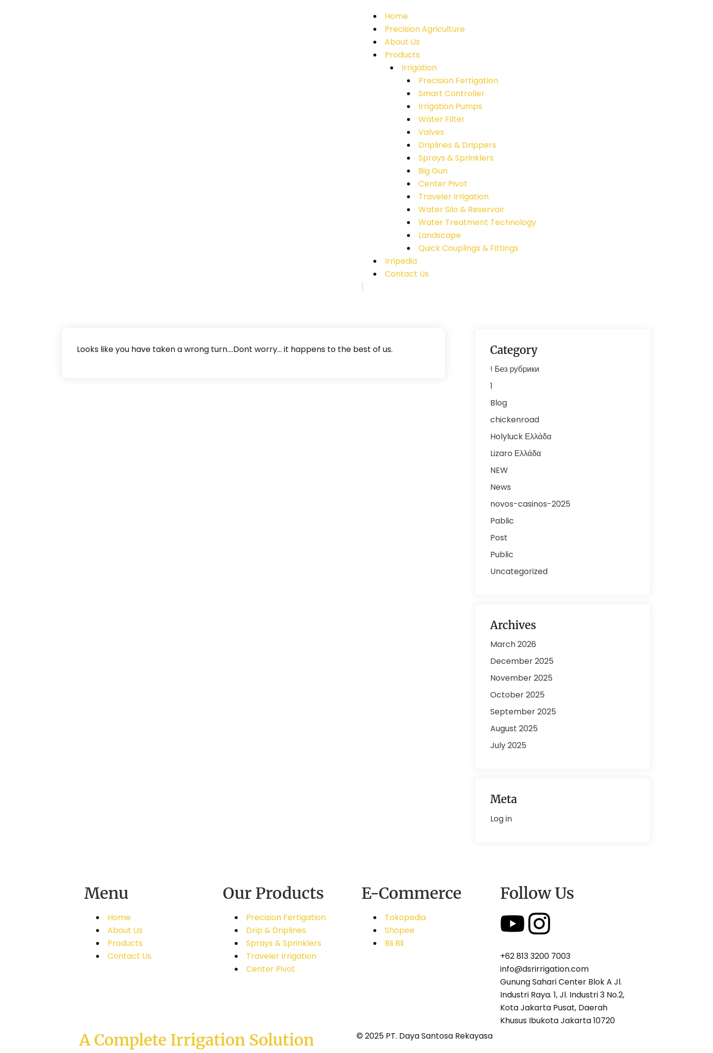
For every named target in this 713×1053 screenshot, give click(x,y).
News (500, 487)
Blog (498, 403)
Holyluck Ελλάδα (521, 436)
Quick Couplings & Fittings (468, 248)
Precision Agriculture (425, 29)
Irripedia (401, 261)
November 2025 (521, 678)
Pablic (502, 520)
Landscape (439, 235)
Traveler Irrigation (453, 196)
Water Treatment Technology (477, 222)
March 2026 (513, 644)
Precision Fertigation (458, 80)
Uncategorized (519, 571)
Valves (431, 132)
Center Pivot (442, 183)
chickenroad (514, 419)
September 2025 (523, 711)
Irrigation (419, 67)
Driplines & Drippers (457, 145)
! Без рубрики (514, 369)
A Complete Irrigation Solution (196, 1040)
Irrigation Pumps (450, 106)
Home (396, 16)
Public (501, 554)
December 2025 (522, 661)
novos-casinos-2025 (530, 504)
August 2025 (514, 728)
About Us (402, 42)
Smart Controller (451, 93)
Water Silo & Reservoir (461, 209)
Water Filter (441, 119)
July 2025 (508, 745)
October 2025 (517, 695)
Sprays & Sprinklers (456, 158)
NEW (499, 470)
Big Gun (433, 170)
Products (402, 54)
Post (499, 537)
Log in (501, 818)
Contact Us (407, 274)
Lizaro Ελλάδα (515, 453)
